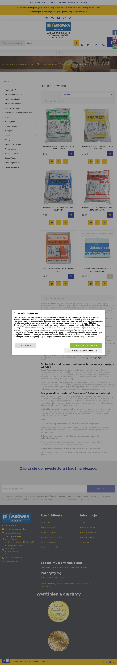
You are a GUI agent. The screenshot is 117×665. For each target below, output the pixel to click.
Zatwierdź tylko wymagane (82, 351)
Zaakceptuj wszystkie (85, 345)
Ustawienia (25, 345)
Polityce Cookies (87, 337)
